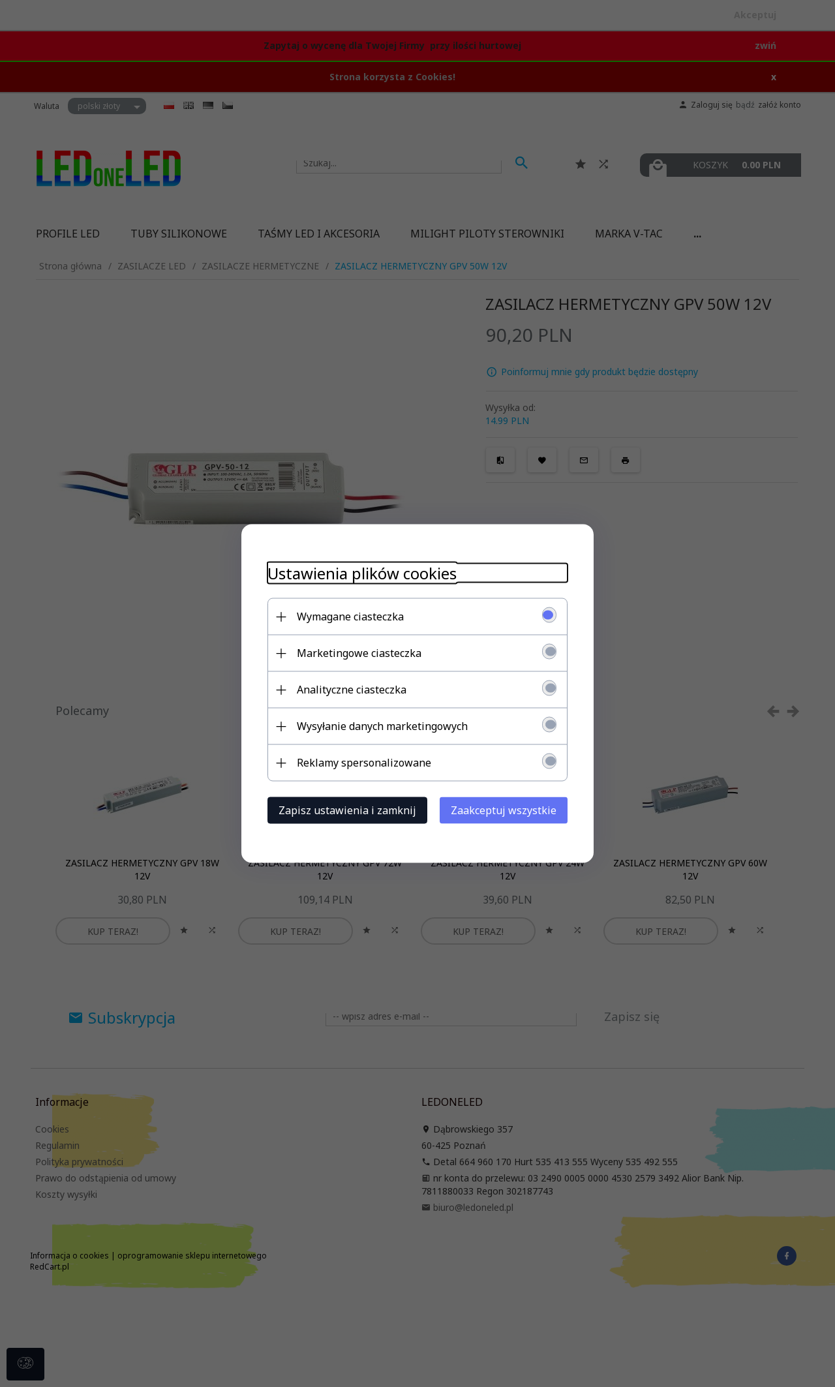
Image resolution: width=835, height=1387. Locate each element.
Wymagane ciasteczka (350, 616)
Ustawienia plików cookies (362, 573)
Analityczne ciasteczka (351, 689)
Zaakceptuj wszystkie (503, 810)
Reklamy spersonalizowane (364, 762)
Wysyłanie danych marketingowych (382, 726)
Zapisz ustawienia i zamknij (347, 810)
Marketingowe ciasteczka (359, 653)
